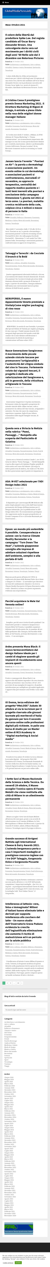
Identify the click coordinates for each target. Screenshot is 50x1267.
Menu (5, 2)
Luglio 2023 (8, 1151)
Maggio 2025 (9, 1105)
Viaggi (37, 571)
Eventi (20, 266)
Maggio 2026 (9, 1079)
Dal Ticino (8, 1033)
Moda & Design (38, 494)
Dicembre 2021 (9, 1190)
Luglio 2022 (8, 1176)
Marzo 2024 (8, 1134)
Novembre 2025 (10, 1092)
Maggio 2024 (9, 1130)
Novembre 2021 (10, 1193)
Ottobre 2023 (9, 1144)
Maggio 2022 (9, 1180)
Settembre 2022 (10, 1172)
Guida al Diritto (10, 1043)
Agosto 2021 (8, 1199)
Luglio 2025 (8, 1100)
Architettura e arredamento (20, 65)
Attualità (8, 67)
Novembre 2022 (10, 1167)
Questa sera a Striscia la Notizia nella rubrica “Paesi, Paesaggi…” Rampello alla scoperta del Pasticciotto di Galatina (23, 435)
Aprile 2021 (8, 1207)
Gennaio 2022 (9, 1188)
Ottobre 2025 (9, 1094)
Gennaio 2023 (9, 1163)
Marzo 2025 (8, 1109)
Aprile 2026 (8, 1082)
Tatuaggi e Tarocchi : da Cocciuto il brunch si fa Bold (24, 254)
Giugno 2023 (8, 1153)
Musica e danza (10, 1049)
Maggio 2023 (9, 1155)
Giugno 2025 (8, 1102)
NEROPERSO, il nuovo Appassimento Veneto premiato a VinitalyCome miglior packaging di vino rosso (24, 303)
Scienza (8, 223)
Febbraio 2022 (9, 1186)
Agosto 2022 (8, 1174)
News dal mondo (24, 220)
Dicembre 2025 (9, 1090)
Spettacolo (36, 67)
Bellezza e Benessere (24, 218)
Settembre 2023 (10, 1146)
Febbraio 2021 (9, 1211)
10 (18, 983)
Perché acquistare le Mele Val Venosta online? (22, 602)
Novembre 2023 (10, 1142)
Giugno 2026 (8, 1077)
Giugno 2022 (8, 1178)
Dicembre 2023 (9, 1140)
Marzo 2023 (8, 1159)
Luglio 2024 (8, 1126)
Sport (6, 1060)
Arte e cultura (35, 65)
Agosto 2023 (8, 1149)
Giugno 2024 (8, 1128)
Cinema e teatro (18, 67)
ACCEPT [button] (18, 1262)
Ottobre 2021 (9, 1195)
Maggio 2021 (9, 1205)
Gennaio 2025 (9, 1113)
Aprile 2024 (8, 1132)
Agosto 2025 (8, 1098)
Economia (16, 126)
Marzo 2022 (8, 1184)
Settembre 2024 (10, 1121)
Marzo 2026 (8, 1084)
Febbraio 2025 (9, 1111)
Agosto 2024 (8, 1123)
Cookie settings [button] (8, 1263)
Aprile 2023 (8, 1157)
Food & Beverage (26, 126)
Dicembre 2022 (9, 1165)
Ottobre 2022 (9, 1169)
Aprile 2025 (8, 1107)
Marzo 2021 (8, 1209)
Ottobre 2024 (9, 1119)
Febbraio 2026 (9, 1086)
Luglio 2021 (8, 1201)
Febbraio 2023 (9, 1161)
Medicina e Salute (11, 220)
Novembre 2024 (10, 1117)
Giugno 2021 (8, 1203)
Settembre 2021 (10, 1197)
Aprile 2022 (8, 1182)
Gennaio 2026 (9, 1088)
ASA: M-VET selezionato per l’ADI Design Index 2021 (24, 483)
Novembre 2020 (10, 1216)
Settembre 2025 (10, 1096)
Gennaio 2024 (9, 1138)
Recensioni (28, 67)
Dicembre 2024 (9, 1115)
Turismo (17, 269)
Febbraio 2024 (9, 1136)
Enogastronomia (11, 266)
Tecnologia (9, 70)
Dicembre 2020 (9, 1213)
